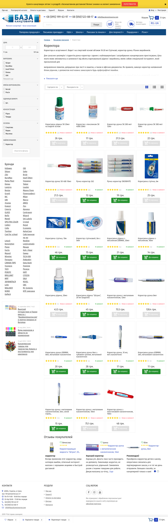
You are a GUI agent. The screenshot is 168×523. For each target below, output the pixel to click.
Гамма (25, 253)
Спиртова (8, 127)
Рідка (6, 114)
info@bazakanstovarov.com (108, 17)
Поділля (26, 266)
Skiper (6, 63)
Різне (144, 32)
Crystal (26, 222)
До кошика (92, 200)
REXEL (25, 281)
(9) (144, 361)
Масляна (7, 134)
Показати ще (8, 79)
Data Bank (27, 263)
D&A (25, 278)
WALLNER (9, 288)
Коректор (8, 144)
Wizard (26, 215)
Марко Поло (28, 190)
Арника (26, 209)
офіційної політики (93, 504)
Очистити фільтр (21, 151)
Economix (27, 228)
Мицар (26, 247)
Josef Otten (8, 69)
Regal (25, 225)
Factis (7, 250)
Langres (8, 187)
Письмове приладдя (52, 32)
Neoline (26, 240)
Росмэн (26, 269)
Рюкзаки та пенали (96, 32)
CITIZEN (26, 275)
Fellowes (8, 168)
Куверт (8, 206)
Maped (8, 253)
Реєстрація (162, 10)
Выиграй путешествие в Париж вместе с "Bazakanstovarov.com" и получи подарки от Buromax (28, 316)
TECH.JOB (27, 256)
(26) (83, 190)
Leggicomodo (28, 244)
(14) (114, 247)
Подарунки (132, 32)
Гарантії (52, 10)
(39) (145, 133)
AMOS (25, 203)
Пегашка (8, 259)
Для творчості (115, 32)
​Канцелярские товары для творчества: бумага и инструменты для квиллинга (27, 348)
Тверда (7, 117)
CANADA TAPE (10, 263)
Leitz (7, 285)
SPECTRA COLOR (11, 222)
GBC (24, 285)
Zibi (6, 174)
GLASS (7, 212)
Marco (25, 200)
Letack (7, 240)
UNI (5, 75)
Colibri (7, 225)
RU (152, 23)
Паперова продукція (29, 32)
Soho (25, 171)
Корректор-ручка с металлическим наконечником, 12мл (112, 448)
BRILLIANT (9, 275)
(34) (114, 190)
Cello (7, 228)
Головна (47, 40)
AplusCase (27, 231)
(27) (114, 133)
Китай (6, 89)
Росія (6, 92)
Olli (24, 168)
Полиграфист (29, 193)
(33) (83, 133)
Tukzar (25, 184)
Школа (79, 32)
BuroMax (7, 66)
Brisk (25, 174)
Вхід (151, 10)
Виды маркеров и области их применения (26, 333)
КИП (25, 272)
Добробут (27, 259)
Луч (24, 206)
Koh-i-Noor (27, 250)
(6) (83, 247)
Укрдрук (8, 266)
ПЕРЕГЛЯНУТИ (130, 4)
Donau (6, 72)
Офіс (69, 32)
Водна (6, 130)
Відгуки (61, 10)
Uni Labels (27, 218)
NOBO (7, 291)
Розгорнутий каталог (19, 10)
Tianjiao (8, 231)
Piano (7, 247)
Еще (111, 471)
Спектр (8, 209)
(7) (83, 418)
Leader (26, 187)
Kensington (9, 244)
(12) (145, 247)
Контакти (70, 10)
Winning (8, 256)
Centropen (27, 212)
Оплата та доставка (38, 10)
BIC (6, 196)
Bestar (7, 190)
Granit (7, 193)
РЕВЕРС (8, 272)
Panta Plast (9, 181)
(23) (52, 133)
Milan (25, 196)
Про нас (5, 10)
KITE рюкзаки (29, 291)
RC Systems (28, 288)
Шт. (5, 103)
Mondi (7, 218)
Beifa (7, 215)
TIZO (7, 269)
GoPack (8, 294)
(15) (52, 247)
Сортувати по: (52, 87)
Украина (27, 181)
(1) (144, 190)
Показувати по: (72, 87)
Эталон (8, 203)
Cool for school (11, 234)
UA (157, 23)
